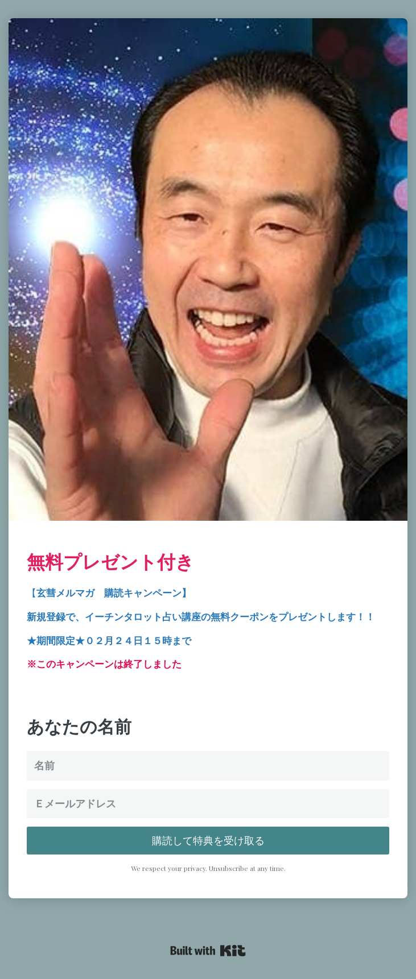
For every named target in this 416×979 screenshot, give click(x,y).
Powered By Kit (208, 950)
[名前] (208, 765)
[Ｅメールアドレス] (208, 803)
